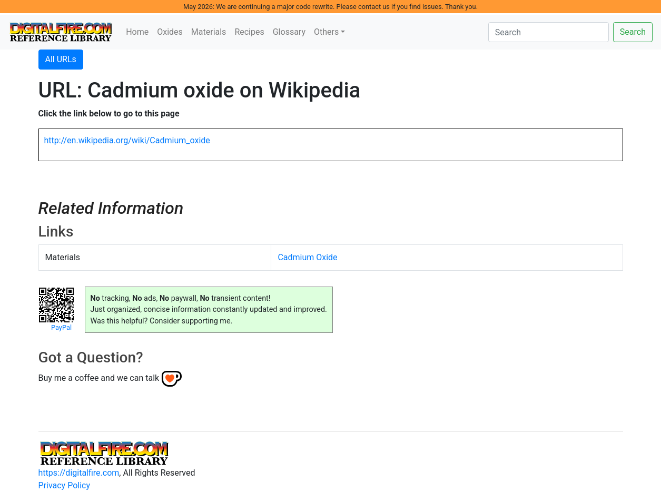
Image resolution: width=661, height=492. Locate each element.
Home (137, 32)
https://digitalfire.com (79, 473)
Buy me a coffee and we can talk (99, 378)
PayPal (61, 327)
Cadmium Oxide (307, 257)
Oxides (170, 32)
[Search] (548, 32)
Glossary (289, 32)
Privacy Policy (64, 485)
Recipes (249, 32)
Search (633, 32)
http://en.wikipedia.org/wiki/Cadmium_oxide (127, 140)
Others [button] (326, 32)
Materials (208, 32)
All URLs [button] (60, 59)
